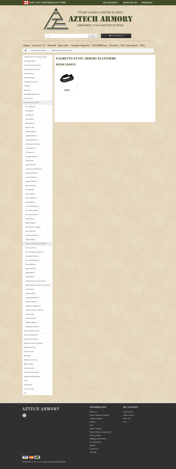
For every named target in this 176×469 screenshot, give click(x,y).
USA (25, 393)
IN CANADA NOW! (29, 61)
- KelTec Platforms (30, 198)
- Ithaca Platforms (30, 186)
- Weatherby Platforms (31, 327)
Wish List (127, 418)
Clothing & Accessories (31, 82)
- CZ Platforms (29, 152)
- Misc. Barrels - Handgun (32, 227)
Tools (25, 381)
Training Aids (28, 385)
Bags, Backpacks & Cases (32, 69)
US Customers (95, 442)
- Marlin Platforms (30, 223)
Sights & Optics (28, 364)
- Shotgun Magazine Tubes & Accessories (37, 285)
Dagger (67, 90)
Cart (125, 422)
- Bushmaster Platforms (32, 144)
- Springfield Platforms (31, 298)
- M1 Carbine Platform (31, 210)
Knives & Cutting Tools (31, 335)
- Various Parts (29, 314)
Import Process (96, 429)
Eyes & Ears (27, 90)
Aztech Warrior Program (99, 415)
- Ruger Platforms (30, 268)
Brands (92, 445)
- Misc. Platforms (29, 231)
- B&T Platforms (29, 123)
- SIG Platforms (29, 289)
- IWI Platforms (29, 190)
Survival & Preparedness (31, 372)
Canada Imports (96, 418)
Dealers (93, 422)
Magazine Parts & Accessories (33, 343)
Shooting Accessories (30, 360)
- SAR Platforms (29, 277)
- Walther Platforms (30, 322)
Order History (128, 415)
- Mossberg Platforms (31, 235)
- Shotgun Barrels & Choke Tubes (35, 281)
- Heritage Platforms (31, 173)
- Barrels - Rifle (29, 127)
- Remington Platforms (31, 256)
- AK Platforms (29, 111)
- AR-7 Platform (29, 119)
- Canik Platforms (30, 148)
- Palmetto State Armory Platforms (35, 244)
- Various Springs (29, 318)
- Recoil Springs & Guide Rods (34, 252)
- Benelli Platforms (30, 132)
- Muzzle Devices (29, 239)
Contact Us (94, 449)
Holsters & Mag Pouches (31, 331)
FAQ (91, 425)
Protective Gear (29, 351)
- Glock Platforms (30, 165)
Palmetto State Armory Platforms (61, 50)
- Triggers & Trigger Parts (32, 306)
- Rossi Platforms (29, 264)
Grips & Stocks (28, 98)
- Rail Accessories (30, 248)
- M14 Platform (29, 219)
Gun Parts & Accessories (39, 50)
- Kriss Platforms (29, 202)
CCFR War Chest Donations (32, 65)
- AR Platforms (29, 115)
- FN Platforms (29, 161)
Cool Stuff (27, 86)
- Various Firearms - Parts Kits (33, 310)
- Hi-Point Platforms (30, 177)
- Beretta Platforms (30, 136)
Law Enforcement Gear (31, 339)
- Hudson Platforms (30, 181)
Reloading (27, 356)
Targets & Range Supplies (32, 376)
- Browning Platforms (31, 140)
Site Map (93, 452)
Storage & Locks (29, 368)
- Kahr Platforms (29, 194)
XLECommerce (37, 462)
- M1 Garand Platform (31, 215)
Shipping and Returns (98, 439)
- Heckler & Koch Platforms (33, 169)
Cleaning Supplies (29, 78)
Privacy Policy (95, 435)
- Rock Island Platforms (31, 260)
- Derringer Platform (31, 156)
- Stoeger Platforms (30, 302)
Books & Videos (29, 73)
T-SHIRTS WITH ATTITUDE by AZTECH (35, 57)
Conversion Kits (29, 389)
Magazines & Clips (29, 347)
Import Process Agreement (100, 432)
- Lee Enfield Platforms (31, 206)
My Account (128, 412)
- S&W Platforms (29, 273)
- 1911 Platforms (29, 107)
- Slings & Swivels (29, 293)
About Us (93, 412)
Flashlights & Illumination (32, 94)
